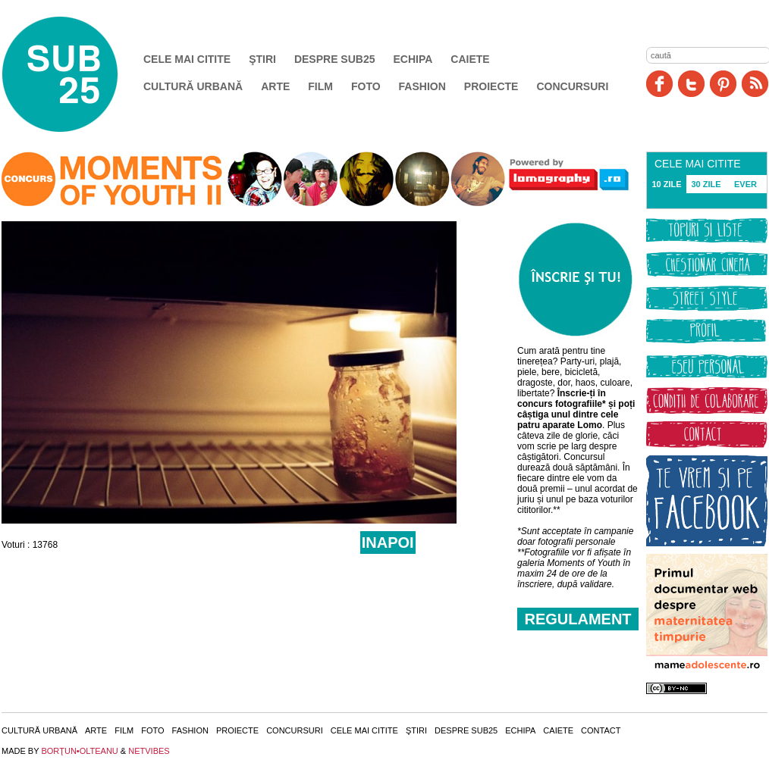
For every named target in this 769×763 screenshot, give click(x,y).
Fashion (422, 86)
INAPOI (388, 542)
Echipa (413, 59)
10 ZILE (666, 184)
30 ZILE (705, 184)
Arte (275, 86)
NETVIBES (148, 750)
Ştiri (262, 59)
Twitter (691, 83)
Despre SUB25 (334, 59)
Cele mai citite (187, 59)
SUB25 (77, 74)
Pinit (723, 83)
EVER (745, 184)
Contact (600, 730)
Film (320, 86)
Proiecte (491, 86)
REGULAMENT (577, 619)
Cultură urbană (193, 86)
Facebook (659, 83)
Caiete (469, 59)
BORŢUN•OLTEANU (79, 750)
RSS (755, 83)
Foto (366, 86)
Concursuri (572, 86)
